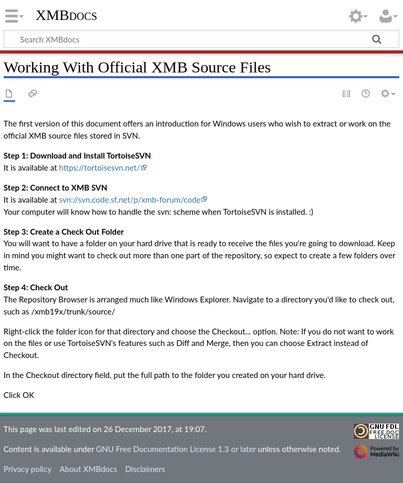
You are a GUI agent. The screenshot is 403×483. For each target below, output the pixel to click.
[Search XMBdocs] (201, 38)
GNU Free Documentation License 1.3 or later (176, 449)
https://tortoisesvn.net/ (99, 167)
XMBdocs (66, 15)
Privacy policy (27, 469)
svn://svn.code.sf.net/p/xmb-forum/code (129, 199)
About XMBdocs (88, 469)
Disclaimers (145, 469)
